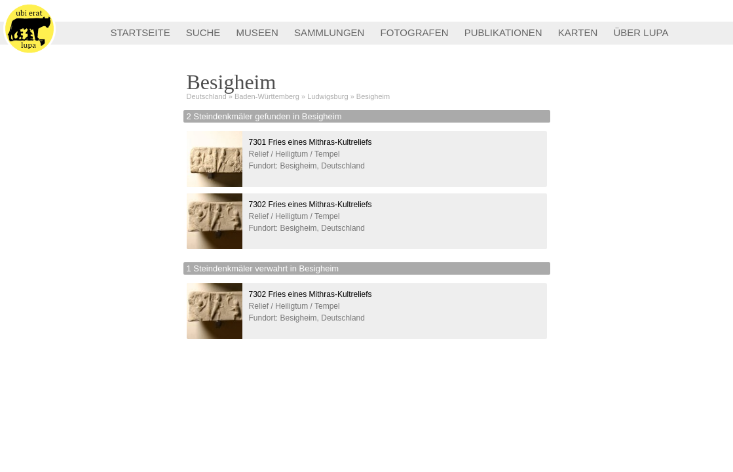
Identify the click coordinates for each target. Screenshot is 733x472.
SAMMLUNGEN (329, 32)
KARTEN (578, 32)
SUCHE (203, 32)
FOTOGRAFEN (415, 32)
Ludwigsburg (327, 96)
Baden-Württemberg (267, 96)
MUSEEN (257, 32)
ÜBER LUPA (641, 32)
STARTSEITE (140, 32)
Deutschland (207, 96)
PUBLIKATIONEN (503, 32)
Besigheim (373, 96)
